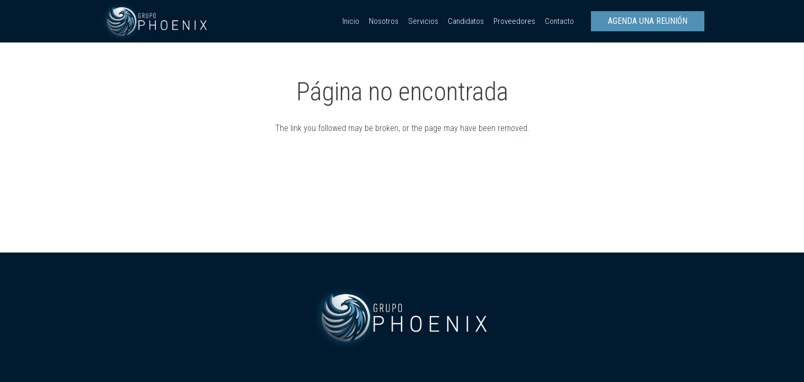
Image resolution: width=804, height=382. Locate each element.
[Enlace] (155, 21)
